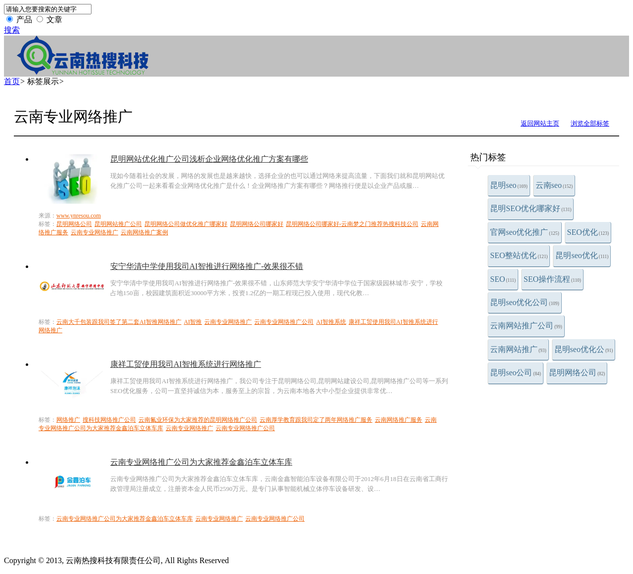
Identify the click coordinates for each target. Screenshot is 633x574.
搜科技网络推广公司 (109, 419)
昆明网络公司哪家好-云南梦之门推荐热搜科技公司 (352, 224)
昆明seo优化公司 (524, 302)
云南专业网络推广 (94, 232)
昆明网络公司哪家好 (256, 224)
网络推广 (68, 419)
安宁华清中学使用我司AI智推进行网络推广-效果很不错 (206, 266)
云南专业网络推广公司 (284, 321)
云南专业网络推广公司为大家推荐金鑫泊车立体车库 (201, 462)
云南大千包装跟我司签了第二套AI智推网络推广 (118, 321)
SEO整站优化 (518, 255)
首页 (12, 81)
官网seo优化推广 (524, 232)
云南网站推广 (518, 349)
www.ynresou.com (78, 215)
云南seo (554, 185)
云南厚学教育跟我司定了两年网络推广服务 (316, 419)
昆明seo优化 (581, 255)
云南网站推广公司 (526, 325)
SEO (503, 279)
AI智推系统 (331, 321)
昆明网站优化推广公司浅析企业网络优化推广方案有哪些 (209, 159)
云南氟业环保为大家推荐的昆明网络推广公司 (197, 419)
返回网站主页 (540, 123)
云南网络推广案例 (144, 232)
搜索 (12, 30)
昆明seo (509, 185)
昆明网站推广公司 (118, 224)
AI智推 (193, 321)
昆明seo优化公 (583, 349)
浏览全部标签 (590, 123)
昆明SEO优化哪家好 (530, 208)
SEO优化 (588, 232)
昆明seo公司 (515, 372)
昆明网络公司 (577, 372)
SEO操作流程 (552, 279)
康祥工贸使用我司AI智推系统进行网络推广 (185, 364)
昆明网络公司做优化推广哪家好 (185, 224)
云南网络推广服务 (398, 419)
